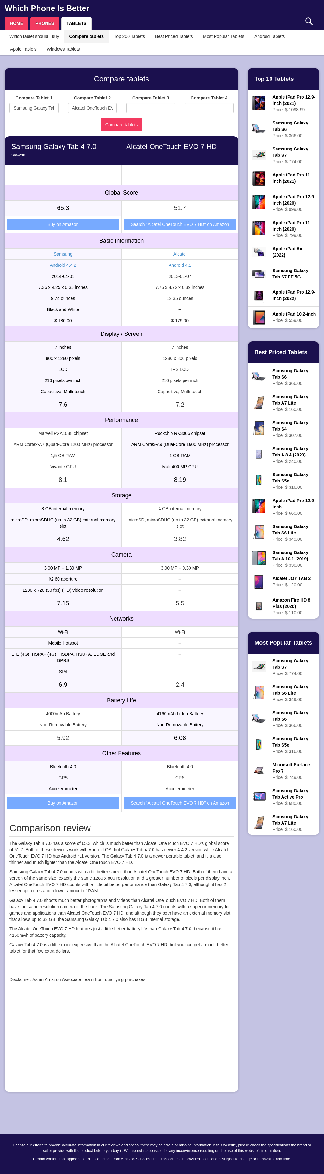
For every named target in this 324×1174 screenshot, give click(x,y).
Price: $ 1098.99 (293, 103)
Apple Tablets (23, 49)
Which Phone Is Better (47, 8)
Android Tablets (269, 36)
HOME (16, 23)
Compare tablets (86, 36)
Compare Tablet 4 (209, 97)
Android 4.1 (180, 265)
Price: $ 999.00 (293, 203)
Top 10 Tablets (274, 79)
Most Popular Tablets (223, 36)
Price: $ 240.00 (290, 455)
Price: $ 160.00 (290, 403)
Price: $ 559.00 (294, 317)
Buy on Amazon (62, 224)
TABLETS (76, 23)
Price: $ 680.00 (290, 797)
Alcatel (180, 254)
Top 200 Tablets (129, 36)
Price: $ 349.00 (290, 533)
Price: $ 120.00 (291, 581)
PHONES (44, 23)
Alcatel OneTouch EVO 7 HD (171, 146)
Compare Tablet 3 (150, 97)
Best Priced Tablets (174, 36)
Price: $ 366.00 (290, 129)
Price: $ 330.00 (290, 559)
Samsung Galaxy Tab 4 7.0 (53, 146)
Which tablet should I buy (34, 36)
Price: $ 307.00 (290, 429)
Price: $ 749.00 (291, 771)
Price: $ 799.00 (292, 229)
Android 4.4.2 (63, 265)
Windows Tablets (63, 49)
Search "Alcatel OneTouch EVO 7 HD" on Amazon (180, 224)
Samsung (63, 254)
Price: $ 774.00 (290, 155)
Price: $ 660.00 (293, 507)
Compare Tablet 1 (34, 97)
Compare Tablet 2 (92, 97)
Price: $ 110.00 (291, 606)
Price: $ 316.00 (290, 481)
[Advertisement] (121, 1043)
